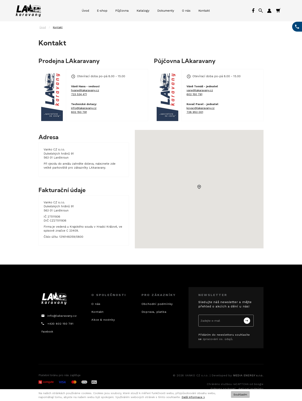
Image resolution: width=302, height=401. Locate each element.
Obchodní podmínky (157, 303)
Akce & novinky (103, 319)
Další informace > (193, 397)
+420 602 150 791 (60, 323)
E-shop (102, 10)
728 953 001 (195, 112)
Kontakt (204, 10)
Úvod (85, 10)
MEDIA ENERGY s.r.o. (248, 375)
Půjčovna (122, 10)
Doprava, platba (154, 311)
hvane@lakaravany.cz (85, 90)
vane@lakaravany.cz (200, 90)
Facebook (47, 331)
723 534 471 (79, 94)
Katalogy (143, 10)
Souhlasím (240, 394)
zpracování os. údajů (217, 339)
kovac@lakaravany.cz (201, 108)
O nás (186, 10)
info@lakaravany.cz (84, 108)
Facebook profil (253, 10)
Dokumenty (165, 10)
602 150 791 (79, 112)
